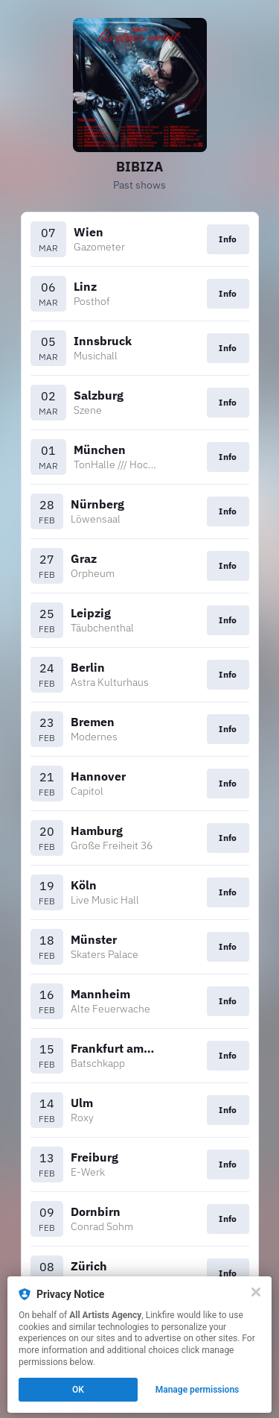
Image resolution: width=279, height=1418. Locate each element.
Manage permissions (197, 1389)
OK (78, 1389)
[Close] (256, 1292)
